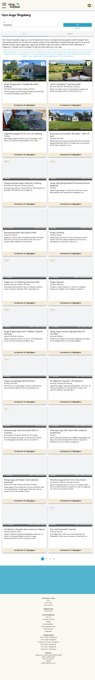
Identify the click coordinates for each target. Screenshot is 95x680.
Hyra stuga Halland (66, 56)
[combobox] (31, 25)
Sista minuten (48, 605)
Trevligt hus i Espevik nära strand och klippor (24, 529)
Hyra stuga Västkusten (50, 56)
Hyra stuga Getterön (40, 52)
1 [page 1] (42, 558)
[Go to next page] (50, 558)
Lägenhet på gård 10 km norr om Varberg (23, 134)
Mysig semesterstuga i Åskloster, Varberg (22, 183)
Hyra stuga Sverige (35, 56)
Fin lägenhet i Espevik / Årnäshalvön (66, 381)
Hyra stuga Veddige (37, 54)
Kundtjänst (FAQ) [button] (48, 619)
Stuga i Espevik (57, 282)
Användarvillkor (48, 624)
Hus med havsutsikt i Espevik (63, 529)
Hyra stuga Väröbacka (71, 52)
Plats (4, 22)
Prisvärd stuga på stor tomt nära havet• (68, 480)
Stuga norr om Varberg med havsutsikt (21, 282)
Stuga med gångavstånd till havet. (19, 381)
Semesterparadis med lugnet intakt (20, 233)
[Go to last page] (54, 558)
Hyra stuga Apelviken (21, 54)
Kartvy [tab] (70, 34)
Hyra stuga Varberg (55, 52)
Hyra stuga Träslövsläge (53, 54)
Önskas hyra (48, 611)
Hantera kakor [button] (48, 629)
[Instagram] (48, 668)
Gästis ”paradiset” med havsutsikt (65, 84)
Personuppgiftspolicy (48, 626)
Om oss (48, 617)
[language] (90, 5)
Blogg (48, 622)
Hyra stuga (48, 602)
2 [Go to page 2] (46, 558)
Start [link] (48, 600)
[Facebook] (48, 666)
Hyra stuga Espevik (25, 52)
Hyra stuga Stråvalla (70, 54)
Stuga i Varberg (57, 233)
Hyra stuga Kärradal (10, 52)
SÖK (77, 25)
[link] (48, 637)
